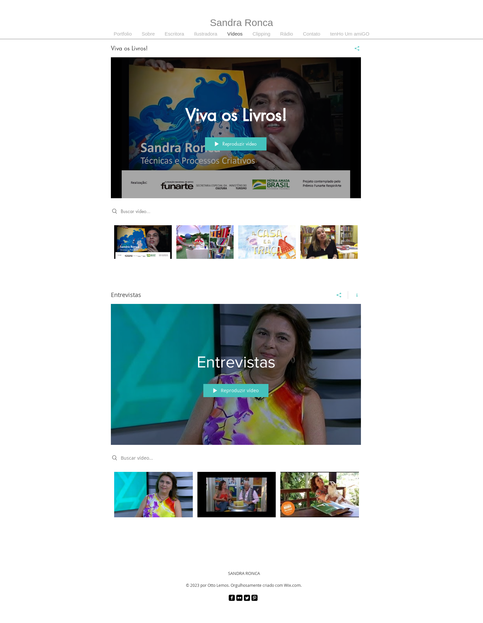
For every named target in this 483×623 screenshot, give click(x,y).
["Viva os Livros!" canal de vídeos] (236, 250)
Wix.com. (293, 585)
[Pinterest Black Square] (254, 598)
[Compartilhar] (354, 48)
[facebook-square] (232, 598)
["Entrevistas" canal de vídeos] (236, 502)
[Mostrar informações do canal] (354, 295)
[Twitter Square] (247, 598)
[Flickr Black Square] (239, 598)
